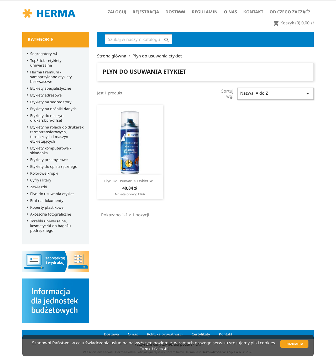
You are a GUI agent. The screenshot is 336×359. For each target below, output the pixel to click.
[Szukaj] (138, 39)
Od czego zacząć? (290, 11)
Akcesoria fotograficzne (49, 214)
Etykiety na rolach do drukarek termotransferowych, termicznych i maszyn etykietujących (55, 134)
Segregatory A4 (42, 53)
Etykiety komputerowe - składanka (49, 150)
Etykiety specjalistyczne (49, 88)
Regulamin (205, 11)
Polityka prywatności (165, 334)
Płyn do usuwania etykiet (51, 193)
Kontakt (253, 11)
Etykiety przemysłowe (48, 159)
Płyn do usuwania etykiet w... (130, 180)
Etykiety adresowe (45, 95)
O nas (230, 11)
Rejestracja (146, 11)
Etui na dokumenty (45, 200)
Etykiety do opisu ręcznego (52, 166)
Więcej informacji (154, 348)
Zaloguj (117, 11)
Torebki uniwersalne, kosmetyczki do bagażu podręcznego (49, 226)
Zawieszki (37, 187)
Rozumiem (294, 344)
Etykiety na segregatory (49, 102)
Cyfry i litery (39, 180)
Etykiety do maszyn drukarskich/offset (46, 118)
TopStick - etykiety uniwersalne (44, 63)
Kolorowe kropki (43, 173)
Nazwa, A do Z (275, 93)
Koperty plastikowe (46, 207)
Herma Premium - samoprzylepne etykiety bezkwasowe (50, 77)
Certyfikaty (201, 334)
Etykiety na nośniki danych (52, 108)
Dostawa (175, 11)
